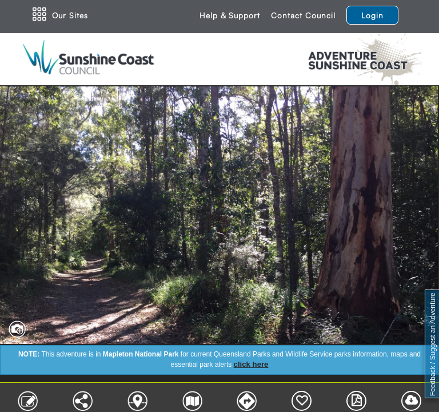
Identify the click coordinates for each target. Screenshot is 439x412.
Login (372, 15)
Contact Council (303, 15)
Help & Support (229, 15)
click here (251, 364)
